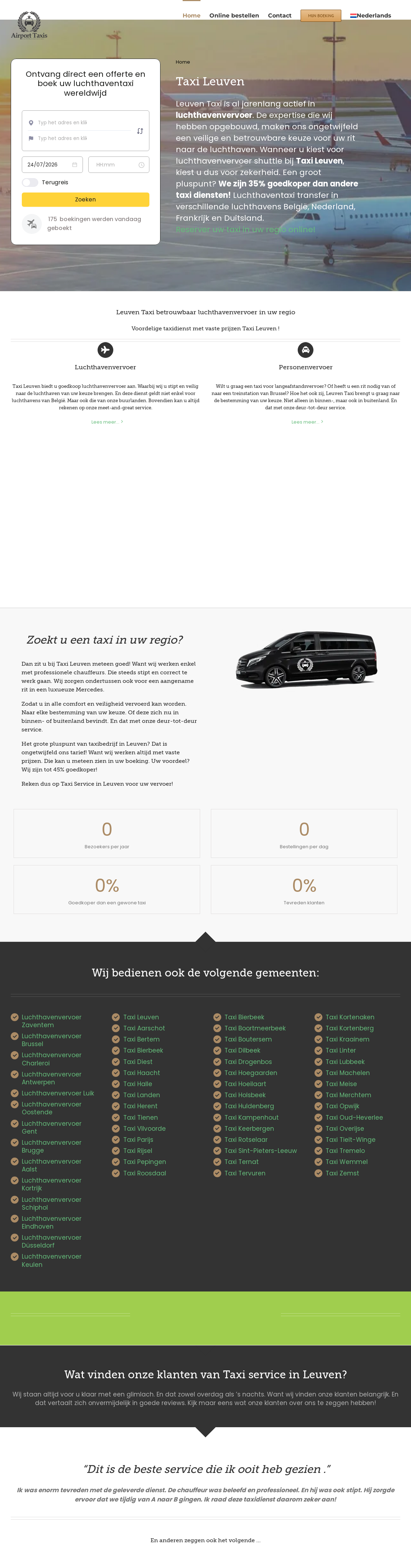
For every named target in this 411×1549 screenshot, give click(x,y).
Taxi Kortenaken (350, 1017)
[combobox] (64, 123)
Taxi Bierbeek (143, 1050)
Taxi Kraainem (348, 1039)
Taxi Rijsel (137, 1150)
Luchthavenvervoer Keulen (51, 1260)
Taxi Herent (140, 1106)
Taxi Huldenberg (249, 1106)
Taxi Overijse (345, 1128)
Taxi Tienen (140, 1117)
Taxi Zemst (342, 1173)
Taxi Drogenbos (248, 1062)
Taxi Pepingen (144, 1162)
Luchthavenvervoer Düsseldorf (51, 1241)
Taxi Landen (141, 1095)
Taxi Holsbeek (245, 1095)
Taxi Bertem (141, 1039)
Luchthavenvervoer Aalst (51, 1165)
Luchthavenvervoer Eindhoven (51, 1222)
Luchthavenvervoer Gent (51, 1127)
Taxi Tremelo (345, 1150)
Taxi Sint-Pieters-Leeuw (260, 1150)
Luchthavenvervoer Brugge (51, 1146)
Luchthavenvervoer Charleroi (51, 1059)
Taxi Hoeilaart (245, 1084)
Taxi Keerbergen (249, 1128)
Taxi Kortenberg (350, 1028)
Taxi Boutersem (248, 1039)
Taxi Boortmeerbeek (255, 1028)
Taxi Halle (137, 1084)
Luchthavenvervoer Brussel (51, 1040)
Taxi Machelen (348, 1073)
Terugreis (55, 182)
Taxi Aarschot (144, 1028)
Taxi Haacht (141, 1073)
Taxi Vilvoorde (144, 1128)
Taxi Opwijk (342, 1106)
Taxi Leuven (141, 1017)
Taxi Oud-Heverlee (354, 1117)
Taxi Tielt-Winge (351, 1139)
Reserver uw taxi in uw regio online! (246, 229)
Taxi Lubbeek (345, 1062)
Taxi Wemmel (347, 1162)
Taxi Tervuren (245, 1173)
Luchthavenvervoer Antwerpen (51, 1078)
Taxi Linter (341, 1050)
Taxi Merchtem (348, 1095)
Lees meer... (105, 422)
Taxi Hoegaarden (250, 1073)
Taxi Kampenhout (251, 1117)
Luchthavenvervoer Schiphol (51, 1203)
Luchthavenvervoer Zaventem (51, 1021)
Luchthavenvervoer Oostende (51, 1108)
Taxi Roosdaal (144, 1173)
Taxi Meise (341, 1084)
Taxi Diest (138, 1062)
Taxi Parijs (138, 1139)
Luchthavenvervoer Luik (58, 1093)
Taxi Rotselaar (246, 1139)
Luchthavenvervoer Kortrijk (51, 1184)
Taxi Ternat (241, 1162)
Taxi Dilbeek (242, 1050)
